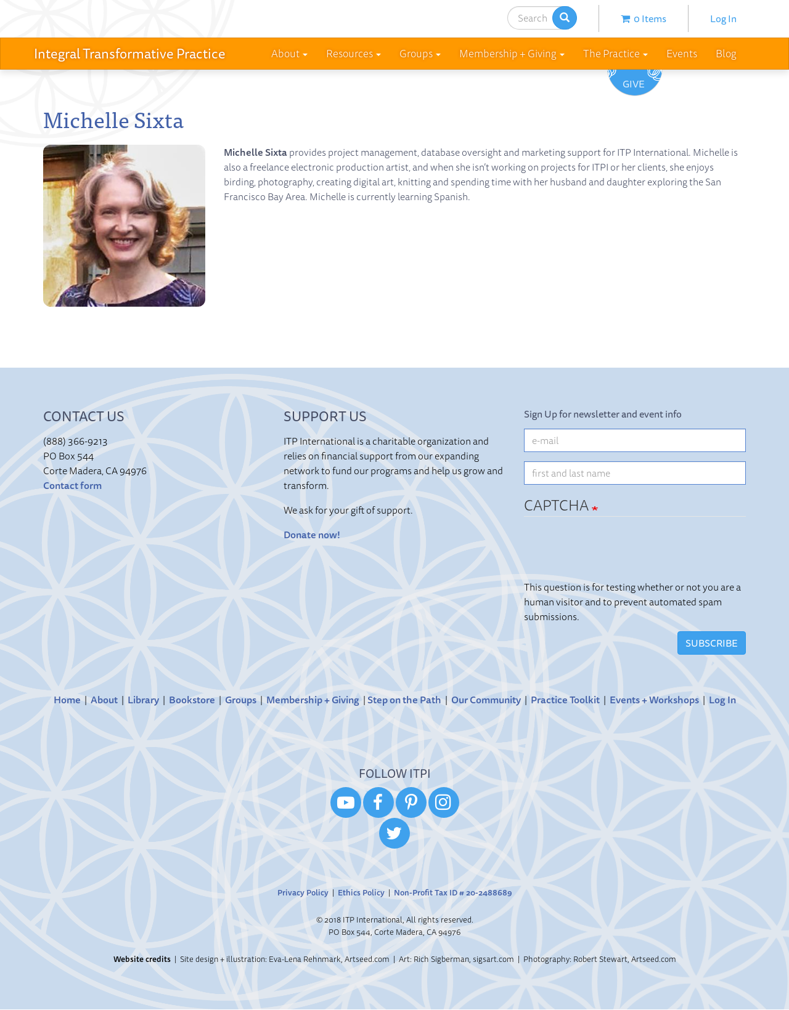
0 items (643, 18)
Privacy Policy (303, 892)
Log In (723, 18)
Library (143, 700)
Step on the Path (404, 700)
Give (634, 84)
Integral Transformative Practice (130, 53)
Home (67, 700)
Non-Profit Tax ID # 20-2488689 (453, 892)
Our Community (486, 700)
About (104, 700)
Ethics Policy (361, 892)
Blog (726, 53)
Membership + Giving (312, 700)
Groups (240, 700)
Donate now (310, 535)
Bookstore (192, 700)
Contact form (72, 485)
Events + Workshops (654, 700)
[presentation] (617, 555)
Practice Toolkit (565, 700)
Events (681, 53)
